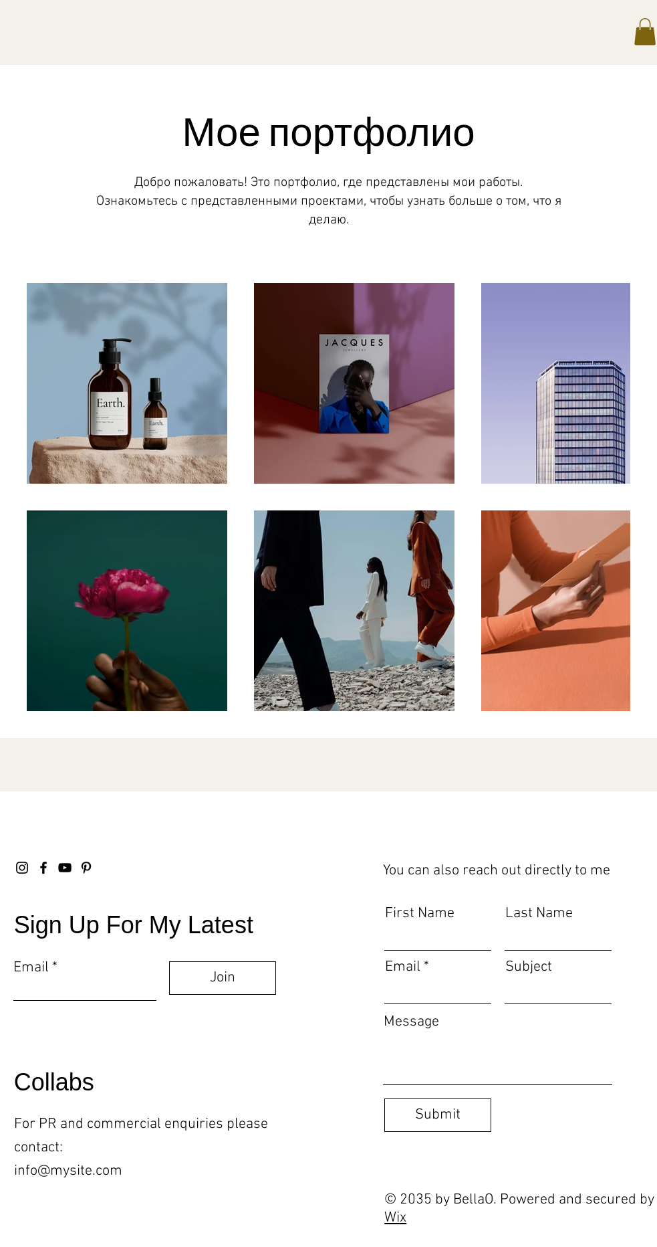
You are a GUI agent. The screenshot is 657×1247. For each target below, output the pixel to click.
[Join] (222, 978)
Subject (528, 967)
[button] (645, 31)
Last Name (539, 913)
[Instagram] (22, 868)
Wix (395, 1218)
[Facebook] (43, 868)
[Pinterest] (86, 868)
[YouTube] (65, 868)
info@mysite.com (68, 1171)
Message (411, 1022)
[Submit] (437, 1115)
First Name (419, 913)
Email (31, 968)
